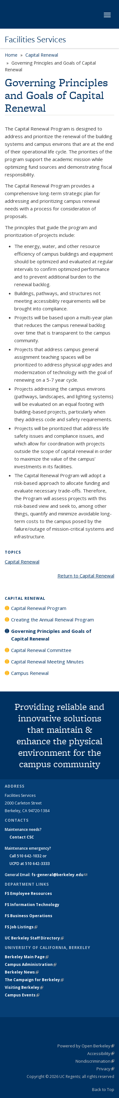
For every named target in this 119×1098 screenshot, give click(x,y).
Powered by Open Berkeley (85, 1046)
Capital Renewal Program (38, 608)
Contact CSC (22, 837)
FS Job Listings (21, 927)
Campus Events (22, 995)
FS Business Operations (28, 915)
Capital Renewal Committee (41, 650)
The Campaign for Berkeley (34, 979)
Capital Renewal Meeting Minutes (47, 661)
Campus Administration (30, 964)
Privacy (105, 1069)
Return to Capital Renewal (85, 575)
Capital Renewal (41, 55)
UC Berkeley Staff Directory (34, 938)
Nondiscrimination (95, 1061)
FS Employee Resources (28, 893)
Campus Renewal (30, 673)
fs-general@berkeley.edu (59, 874)
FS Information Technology (32, 904)
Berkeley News (22, 972)
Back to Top (103, 1089)
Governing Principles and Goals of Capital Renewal (51, 635)
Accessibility (100, 1053)
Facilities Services (35, 39)
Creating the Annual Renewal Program (52, 619)
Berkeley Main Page (27, 957)
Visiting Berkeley (24, 987)
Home (11, 55)
